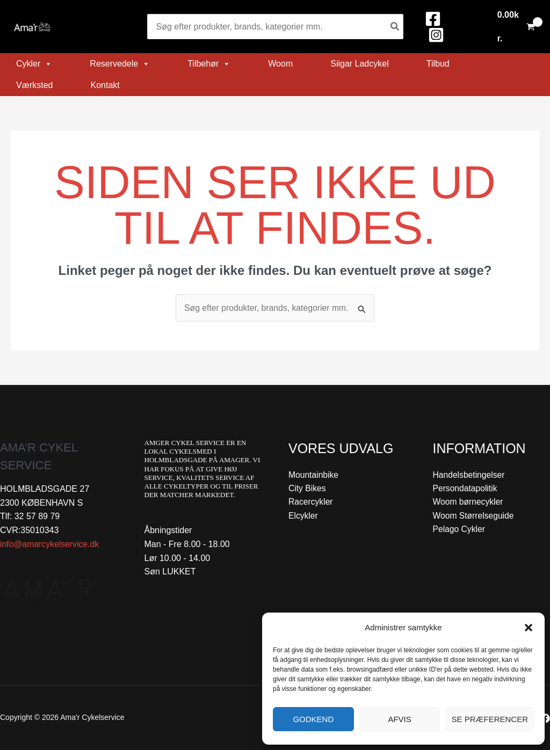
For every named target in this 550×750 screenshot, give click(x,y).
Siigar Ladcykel (359, 63)
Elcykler (303, 516)
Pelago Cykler (460, 530)
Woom (280, 63)
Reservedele (120, 64)
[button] (528, 627)
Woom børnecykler (469, 502)
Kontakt (104, 85)
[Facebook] (433, 19)
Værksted (34, 85)
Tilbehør (208, 64)
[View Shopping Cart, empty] (516, 26)
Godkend (313, 719)
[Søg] (395, 26)
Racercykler (311, 502)
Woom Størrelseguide (474, 516)
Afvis (399, 719)
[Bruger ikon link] (477, 27)
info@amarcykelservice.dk (50, 544)
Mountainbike (313, 474)
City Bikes (307, 488)
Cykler (34, 64)
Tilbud (438, 63)
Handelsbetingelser (469, 474)
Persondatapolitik (466, 488)
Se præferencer (489, 719)
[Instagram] (436, 35)
